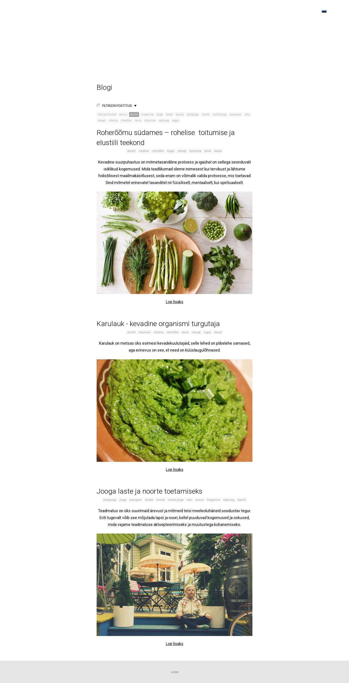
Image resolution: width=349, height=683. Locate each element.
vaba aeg (164, 120)
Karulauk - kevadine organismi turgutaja (158, 323)
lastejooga (193, 114)
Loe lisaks (174, 301)
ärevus (123, 114)
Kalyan (197, 12)
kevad (169, 114)
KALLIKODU (21, 11)
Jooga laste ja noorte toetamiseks (149, 491)
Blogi (288, 12)
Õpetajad (216, 12)
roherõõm (126, 120)
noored (205, 114)
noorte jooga (220, 114)
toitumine (150, 120)
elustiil (134, 114)
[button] (324, 12)
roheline (113, 120)
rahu (247, 114)
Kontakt (306, 12)
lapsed (180, 114)
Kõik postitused (107, 114)
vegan (175, 120)
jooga (160, 114)
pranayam (235, 114)
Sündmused (267, 12)
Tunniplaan (241, 12)
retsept (102, 120)
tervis (138, 120)
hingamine (147, 114)
